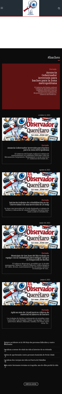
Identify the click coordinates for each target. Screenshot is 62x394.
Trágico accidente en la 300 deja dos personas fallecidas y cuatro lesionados (29, 343)
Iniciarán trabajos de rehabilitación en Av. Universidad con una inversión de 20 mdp (29, 204)
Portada (52, 69)
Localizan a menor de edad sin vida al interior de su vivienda (28, 349)
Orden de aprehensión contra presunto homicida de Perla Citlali (29, 355)
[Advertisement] (31, 33)
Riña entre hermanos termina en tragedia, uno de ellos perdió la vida (31, 365)
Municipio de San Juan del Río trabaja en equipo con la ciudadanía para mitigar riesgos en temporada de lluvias (27, 258)
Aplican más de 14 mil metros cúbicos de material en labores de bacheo (30, 313)
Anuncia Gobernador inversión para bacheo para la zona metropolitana (44, 78)
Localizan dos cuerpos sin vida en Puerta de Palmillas (25, 360)
